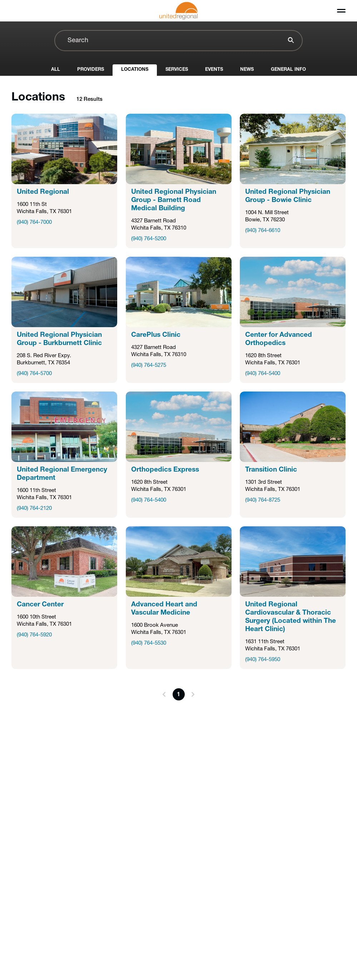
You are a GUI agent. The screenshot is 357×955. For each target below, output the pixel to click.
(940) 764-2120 (34, 508)
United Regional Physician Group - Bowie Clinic (287, 196)
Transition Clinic (271, 470)
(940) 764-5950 (262, 660)
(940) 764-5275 (148, 365)
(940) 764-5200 (148, 239)
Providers (90, 69)
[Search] (290, 41)
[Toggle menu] (341, 10)
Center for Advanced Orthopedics (278, 339)
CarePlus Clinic (155, 335)
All (55, 69)
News (247, 69)
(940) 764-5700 (34, 373)
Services (176, 69)
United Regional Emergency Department (62, 474)
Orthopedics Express (165, 470)
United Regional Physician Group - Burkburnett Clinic (59, 339)
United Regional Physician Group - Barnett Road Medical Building (173, 200)
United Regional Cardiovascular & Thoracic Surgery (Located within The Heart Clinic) (290, 617)
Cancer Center (40, 604)
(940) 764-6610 (262, 230)
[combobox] (178, 40)
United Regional (43, 192)
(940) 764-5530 (148, 643)
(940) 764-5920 (34, 635)
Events (214, 69)
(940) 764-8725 (262, 500)
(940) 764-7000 (34, 222)
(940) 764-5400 (262, 373)
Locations (134, 69)
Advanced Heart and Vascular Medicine (164, 608)
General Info (288, 69)
